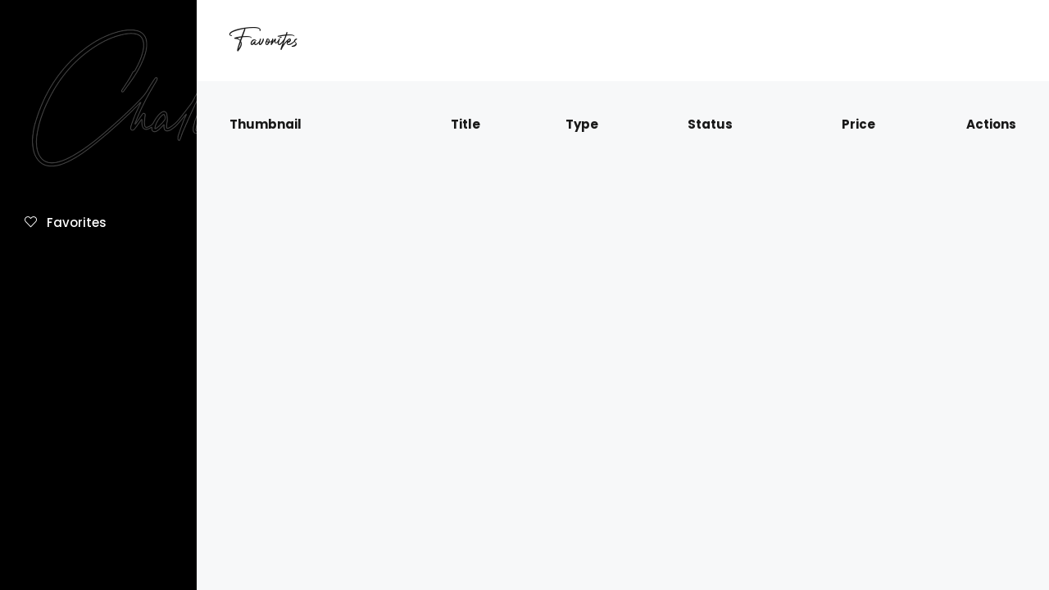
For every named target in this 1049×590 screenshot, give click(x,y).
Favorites (66, 222)
